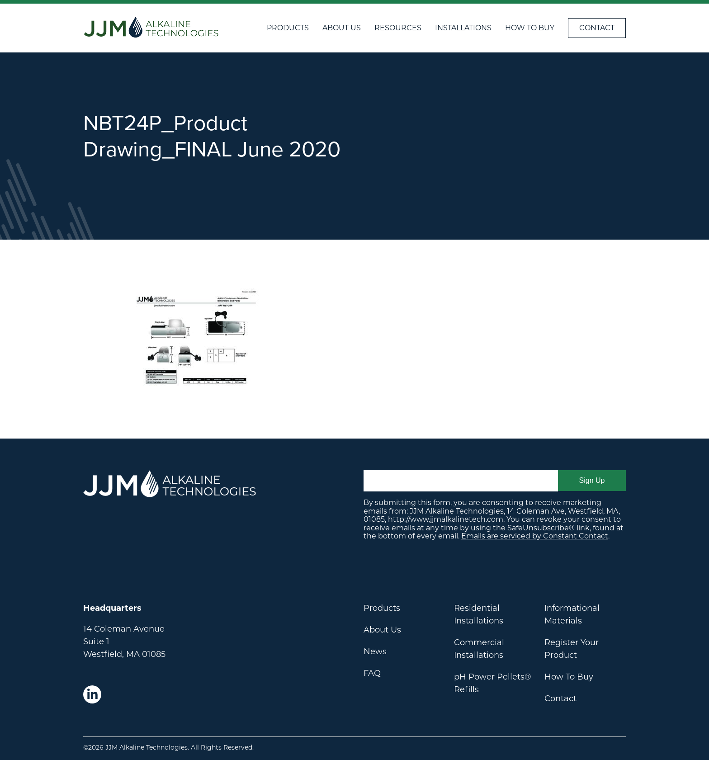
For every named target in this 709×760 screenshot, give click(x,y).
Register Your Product (571, 648)
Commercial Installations (479, 648)
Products (288, 28)
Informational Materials (572, 614)
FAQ (372, 673)
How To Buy (529, 28)
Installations (463, 28)
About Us (341, 28)
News (375, 651)
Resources (397, 28)
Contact (596, 28)
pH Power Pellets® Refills (492, 683)
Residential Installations (478, 614)
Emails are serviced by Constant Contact (534, 536)
